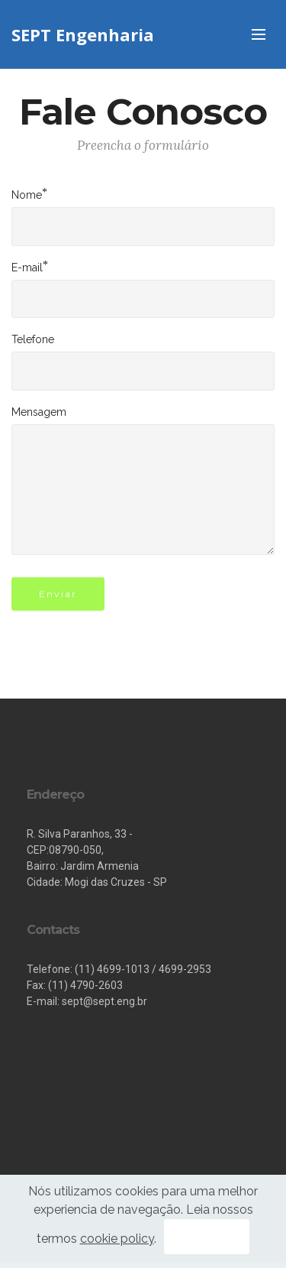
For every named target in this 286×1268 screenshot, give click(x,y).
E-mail (27, 267)
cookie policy (117, 1238)
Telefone (32, 339)
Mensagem (38, 412)
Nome (26, 194)
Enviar (58, 598)
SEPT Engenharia (82, 34)
